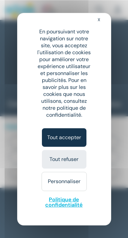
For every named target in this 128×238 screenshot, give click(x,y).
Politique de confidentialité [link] (63, 202)
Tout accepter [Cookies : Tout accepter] (64, 137)
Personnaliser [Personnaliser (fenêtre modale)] (64, 181)
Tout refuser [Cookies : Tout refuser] (64, 159)
